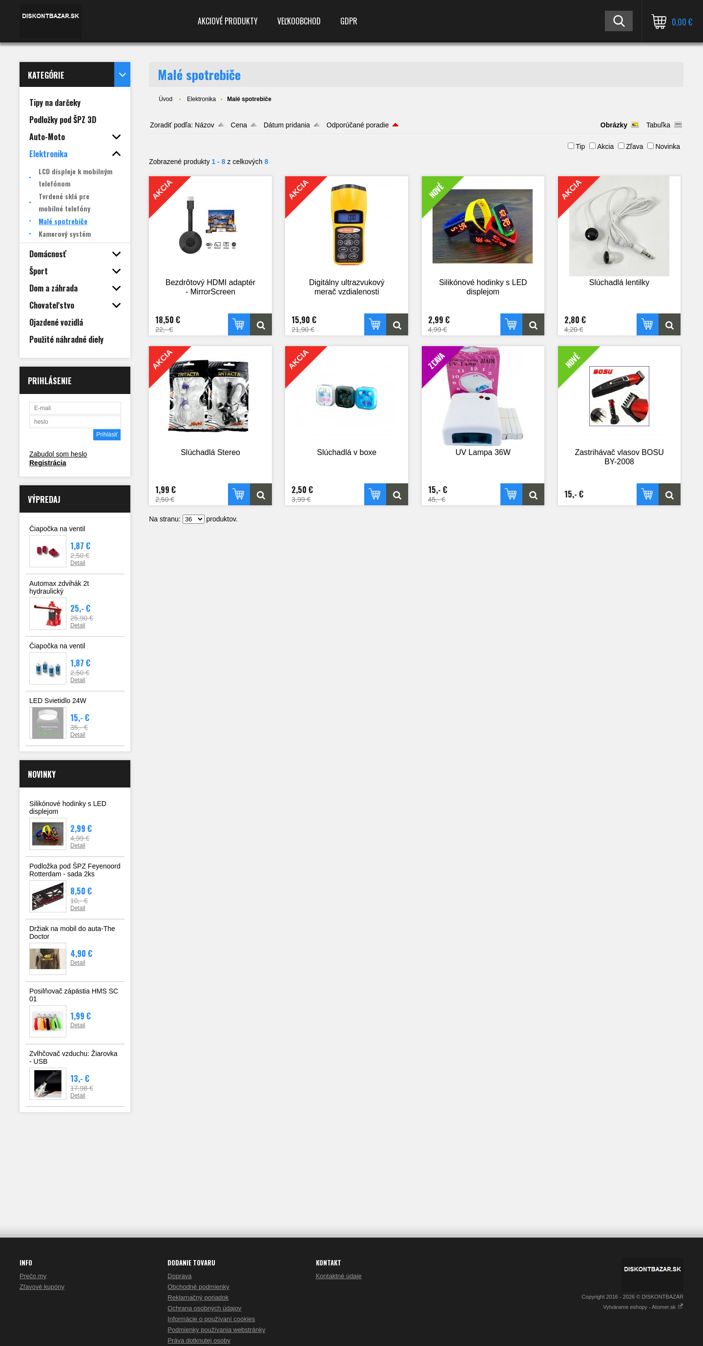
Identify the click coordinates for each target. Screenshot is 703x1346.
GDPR (348, 21)
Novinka (667, 146)
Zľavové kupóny (42, 1286)
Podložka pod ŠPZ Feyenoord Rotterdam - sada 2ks (75, 870)
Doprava (179, 1276)
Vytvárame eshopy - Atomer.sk (643, 1307)
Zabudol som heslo (58, 454)
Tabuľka (658, 125)
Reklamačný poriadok (197, 1297)
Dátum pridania (287, 125)
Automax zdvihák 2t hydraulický (59, 587)
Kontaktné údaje (339, 1276)
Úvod (165, 99)
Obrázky (613, 125)
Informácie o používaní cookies (211, 1319)
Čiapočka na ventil (57, 529)
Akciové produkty (228, 21)
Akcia (605, 146)
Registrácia (47, 463)
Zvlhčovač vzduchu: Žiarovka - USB (73, 1057)
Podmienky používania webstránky (216, 1329)
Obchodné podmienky (198, 1286)
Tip (580, 146)
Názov (204, 125)
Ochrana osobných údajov (204, 1308)
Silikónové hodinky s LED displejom (67, 807)
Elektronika (201, 99)
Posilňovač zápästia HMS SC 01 (73, 995)
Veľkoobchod (299, 21)
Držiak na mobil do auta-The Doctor (72, 932)
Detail (77, 562)
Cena (239, 125)
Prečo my (33, 1276)
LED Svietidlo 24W (57, 700)
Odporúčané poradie (358, 125)
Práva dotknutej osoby (198, 1340)
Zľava (634, 146)
